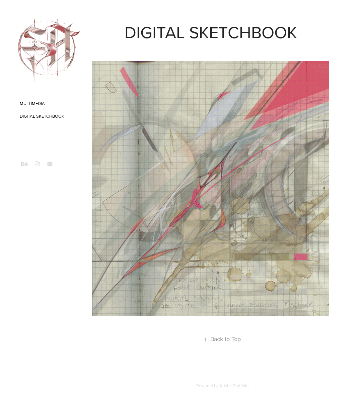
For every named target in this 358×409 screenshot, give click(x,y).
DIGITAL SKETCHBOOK (42, 116)
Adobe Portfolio (233, 386)
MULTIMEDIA (32, 103)
